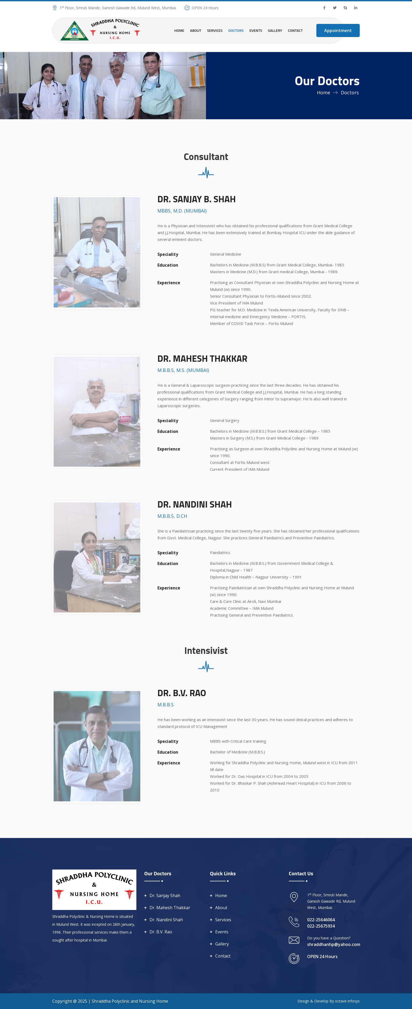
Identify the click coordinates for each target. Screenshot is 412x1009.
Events (255, 30)
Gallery (275, 30)
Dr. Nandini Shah (166, 920)
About (195, 30)
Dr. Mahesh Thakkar (170, 907)
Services (215, 30)
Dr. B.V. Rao (161, 932)
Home (179, 30)
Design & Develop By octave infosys (328, 1000)
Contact (295, 30)
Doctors (236, 30)
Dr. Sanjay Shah (165, 895)
